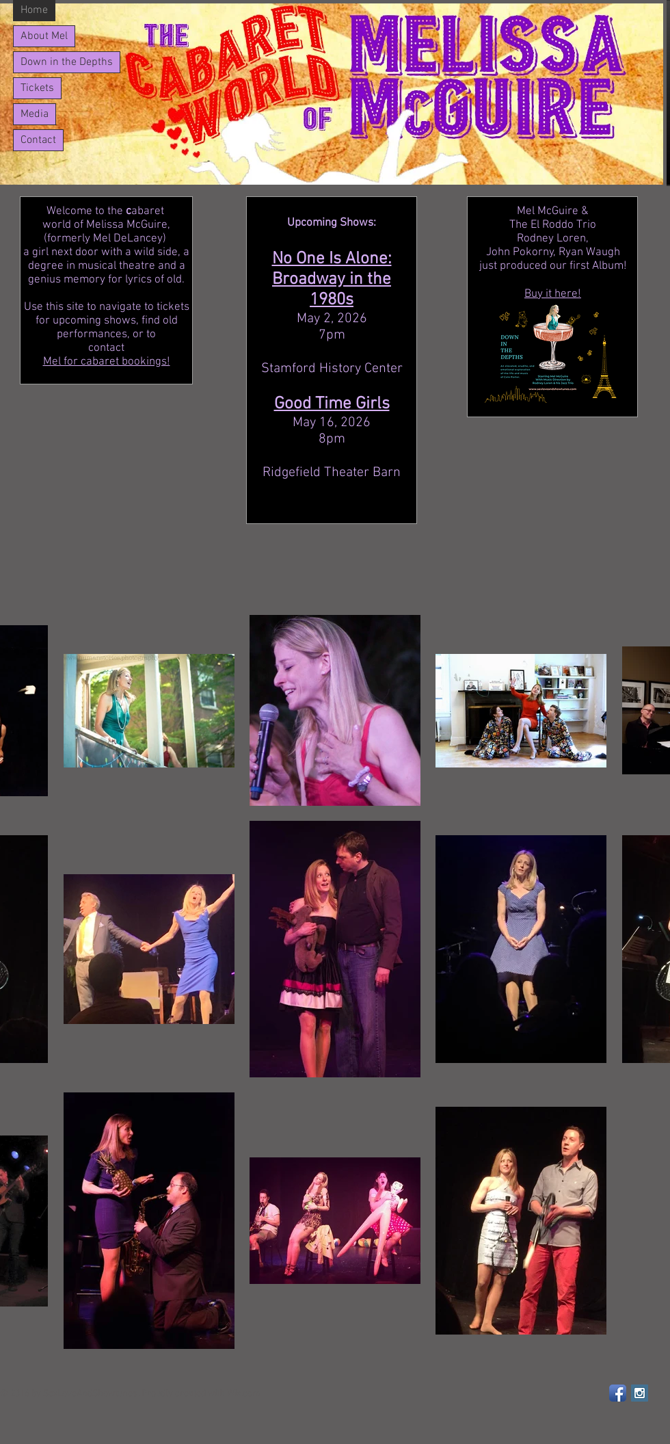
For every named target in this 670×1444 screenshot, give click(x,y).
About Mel (44, 36)
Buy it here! (552, 294)
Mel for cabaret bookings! (106, 362)
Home (34, 10)
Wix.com (243, 1394)
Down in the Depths (67, 62)
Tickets (37, 88)
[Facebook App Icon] (617, 1393)
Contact (38, 140)
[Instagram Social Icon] (639, 1393)
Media (35, 114)
